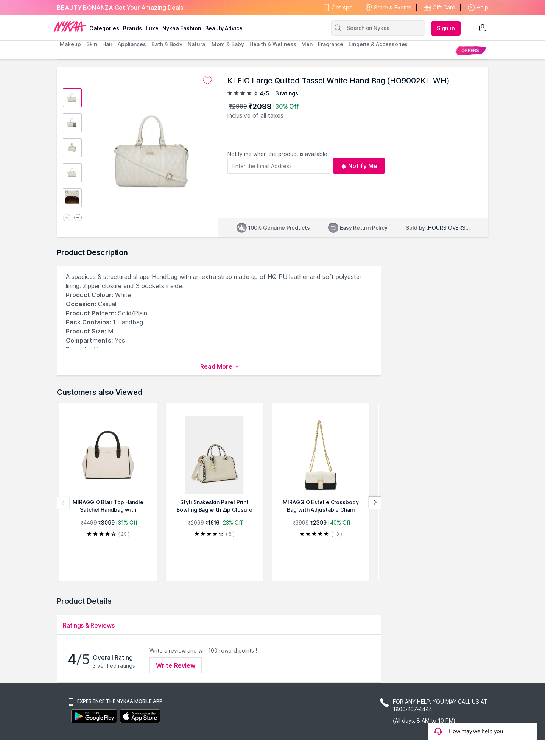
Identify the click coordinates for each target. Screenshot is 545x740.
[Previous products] (63, 503)
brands (132, 28)
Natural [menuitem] (197, 44)
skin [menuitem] (91, 44)
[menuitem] (470, 50)
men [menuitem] (307, 44)
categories (104, 28)
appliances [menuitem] (132, 44)
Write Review (175, 665)
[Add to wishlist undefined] (207, 80)
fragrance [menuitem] (330, 44)
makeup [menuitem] (70, 44)
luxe (152, 28)
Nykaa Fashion (181, 28)
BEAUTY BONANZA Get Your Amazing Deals (120, 7)
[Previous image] (66, 218)
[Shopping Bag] (482, 28)
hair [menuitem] (107, 44)
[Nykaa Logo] (69, 26)
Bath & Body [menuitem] (166, 44)
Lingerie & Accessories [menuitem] (378, 44)
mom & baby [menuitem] (228, 44)
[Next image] (78, 218)
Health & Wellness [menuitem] (272, 44)
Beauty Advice (224, 28)
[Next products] (375, 503)
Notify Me (359, 166)
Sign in (446, 28)
